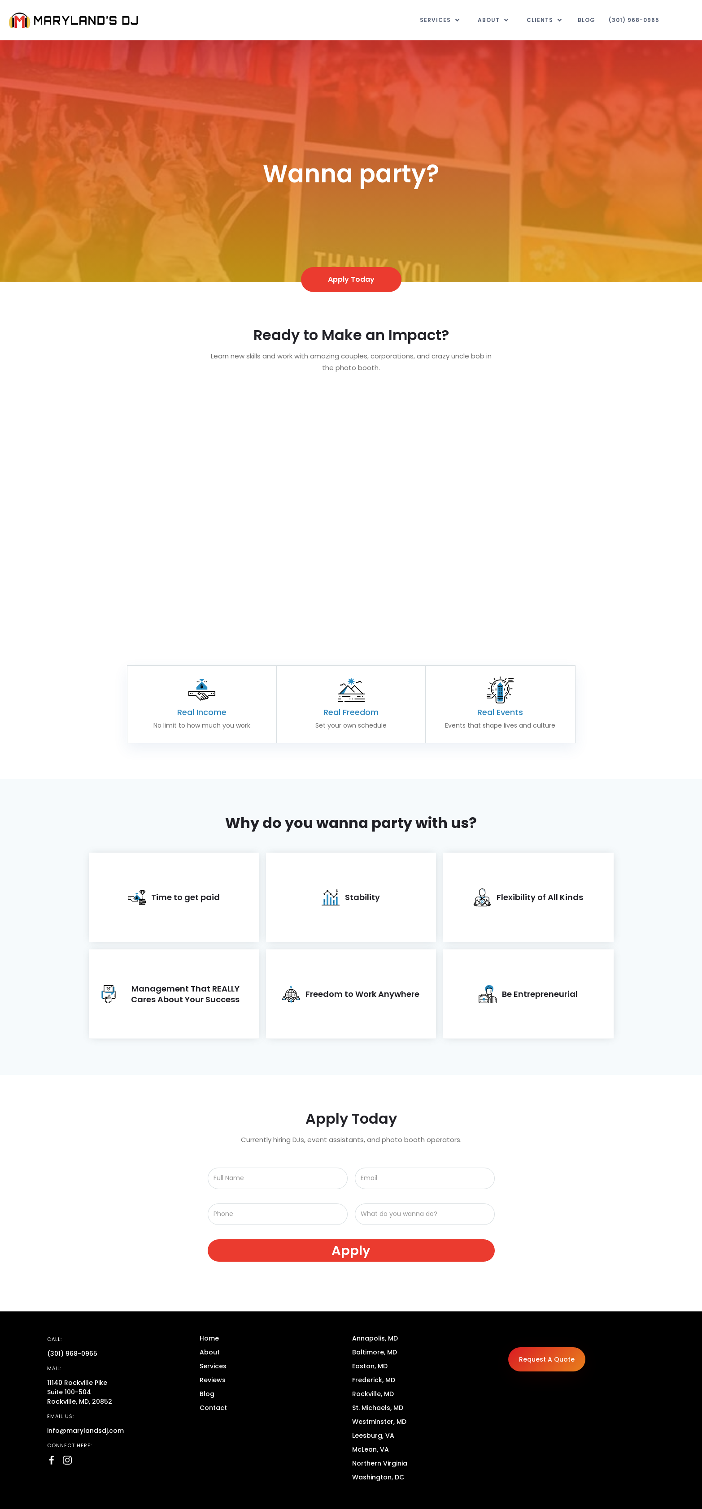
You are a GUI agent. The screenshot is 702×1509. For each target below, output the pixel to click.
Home (209, 1338)
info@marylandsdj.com (85, 1430)
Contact (213, 1407)
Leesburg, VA (373, 1435)
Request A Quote (547, 1359)
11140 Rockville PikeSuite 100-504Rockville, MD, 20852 (79, 1392)
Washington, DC (378, 1477)
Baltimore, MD (374, 1352)
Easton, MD (370, 1366)
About (210, 1352)
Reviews (213, 1379)
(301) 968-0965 (634, 20)
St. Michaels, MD (377, 1407)
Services (213, 1366)
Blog (586, 20)
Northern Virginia (379, 1463)
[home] (73, 20)
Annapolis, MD (375, 1338)
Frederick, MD (373, 1379)
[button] (440, 20)
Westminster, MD (379, 1421)
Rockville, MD (373, 1393)
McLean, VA (370, 1449)
